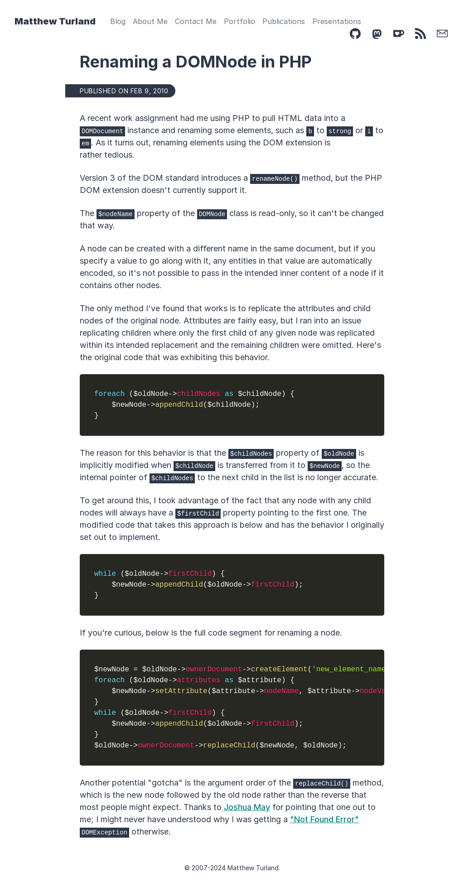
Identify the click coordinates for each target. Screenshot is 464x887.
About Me (150, 21)
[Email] (442, 33)
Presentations (336, 21)
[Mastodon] (377, 33)
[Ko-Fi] (399, 33)
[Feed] (420, 33)
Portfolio (239, 21)
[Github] (355, 33)
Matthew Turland (55, 21)
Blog (118, 21)
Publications (283, 21)
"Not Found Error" (324, 819)
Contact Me (196, 21)
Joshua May (247, 807)
